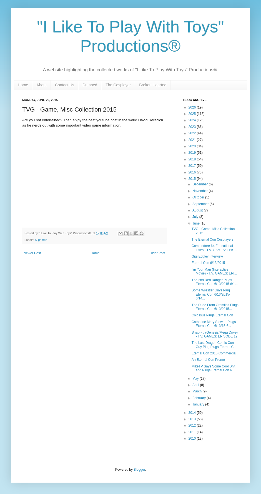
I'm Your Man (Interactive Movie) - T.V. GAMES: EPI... (214, 271)
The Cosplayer (118, 85)
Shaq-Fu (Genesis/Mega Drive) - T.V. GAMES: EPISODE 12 (215, 334)
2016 (193, 172)
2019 (193, 153)
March (197, 391)
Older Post (157, 253)
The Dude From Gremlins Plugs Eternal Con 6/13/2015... (215, 307)
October (198, 197)
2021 (193, 140)
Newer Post (32, 253)
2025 (193, 114)
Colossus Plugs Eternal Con (212, 315)
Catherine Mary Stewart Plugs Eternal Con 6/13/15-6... (214, 324)
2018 (193, 159)
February (199, 398)
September (201, 204)
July (195, 217)
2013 (193, 419)
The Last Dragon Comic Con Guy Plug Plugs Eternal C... (214, 345)
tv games (41, 239)
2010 (193, 438)
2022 (193, 133)
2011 (193, 432)
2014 (193, 413)
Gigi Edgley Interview (207, 256)
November (200, 191)
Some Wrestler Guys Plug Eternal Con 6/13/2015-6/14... (211, 294)
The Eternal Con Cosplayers (213, 239)
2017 (193, 166)
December (200, 184)
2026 (193, 107)
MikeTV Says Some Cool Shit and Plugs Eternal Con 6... (213, 368)
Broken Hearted (152, 85)
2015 (193, 179)
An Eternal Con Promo (208, 360)
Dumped (89, 85)
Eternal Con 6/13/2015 (208, 263)
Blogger (139, 470)
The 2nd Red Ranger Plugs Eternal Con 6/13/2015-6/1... (215, 282)
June (196, 223)
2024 (193, 120)
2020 (193, 146)
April (196, 385)
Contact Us (64, 85)
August (198, 210)
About (41, 85)
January (198, 404)
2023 (193, 127)
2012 (193, 425)
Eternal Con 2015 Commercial (214, 353)
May (196, 378)
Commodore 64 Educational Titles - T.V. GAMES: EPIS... (214, 248)
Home (23, 85)
